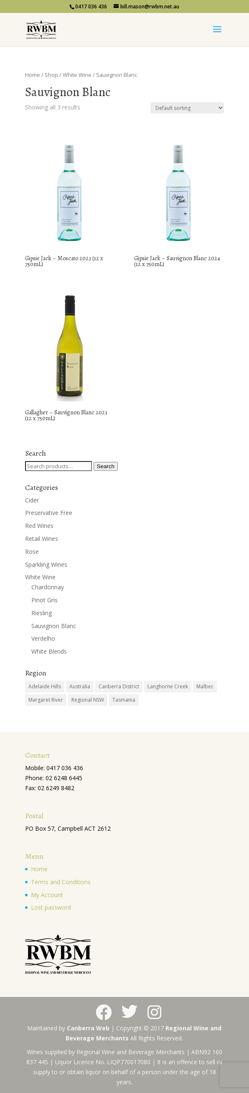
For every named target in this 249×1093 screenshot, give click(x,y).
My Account (47, 895)
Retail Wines (41, 539)
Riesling (41, 613)
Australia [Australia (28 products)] (79, 686)
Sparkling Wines (46, 564)
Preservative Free (48, 513)
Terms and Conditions (61, 882)
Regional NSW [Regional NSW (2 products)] (87, 699)
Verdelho (43, 638)
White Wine (77, 75)
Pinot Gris (44, 600)
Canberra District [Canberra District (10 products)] (119, 686)
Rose (32, 551)
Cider (32, 500)
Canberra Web (88, 1028)
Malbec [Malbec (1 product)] (204, 686)
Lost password (51, 907)
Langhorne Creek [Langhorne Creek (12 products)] (167, 686)
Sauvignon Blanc (53, 626)
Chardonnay (47, 587)
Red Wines (39, 526)
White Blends (49, 651)
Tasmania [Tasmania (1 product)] (123, 699)
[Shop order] (187, 108)
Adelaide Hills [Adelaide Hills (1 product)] (44, 686)
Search (105, 466)
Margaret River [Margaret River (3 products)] (45, 699)
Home (32, 75)
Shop (51, 75)
